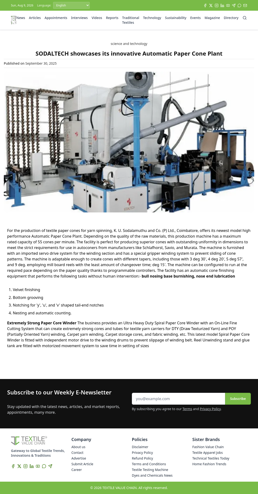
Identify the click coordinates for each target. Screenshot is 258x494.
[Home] (13, 20)
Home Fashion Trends (209, 464)
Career (76, 469)
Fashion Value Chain (208, 447)
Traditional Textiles (130, 20)
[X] (211, 5)
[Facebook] (205, 5)
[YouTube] (228, 5)
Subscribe (238, 398)
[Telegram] (234, 5)
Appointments (56, 17)
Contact (77, 452)
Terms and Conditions (149, 464)
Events (195, 17)
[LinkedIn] (222, 5)
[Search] (244, 17)
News (20, 17)
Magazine (212, 17)
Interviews (79, 17)
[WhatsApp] (239, 5)
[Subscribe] (245, 5)
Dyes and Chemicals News (152, 475)
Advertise (78, 458)
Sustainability (175, 17)
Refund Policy (142, 458)
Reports (112, 17)
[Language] (71, 5)
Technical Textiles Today (210, 458)
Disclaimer (140, 447)
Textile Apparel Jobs (207, 452)
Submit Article (82, 464)
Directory (231, 17)
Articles (35, 17)
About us (78, 447)
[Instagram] (216, 5)
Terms (187, 409)
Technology (152, 17)
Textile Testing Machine (150, 469)
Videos (97, 17)
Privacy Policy (210, 409)
